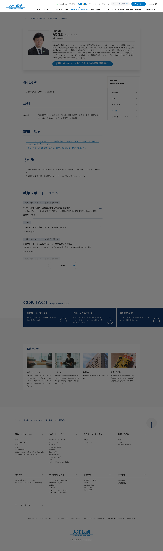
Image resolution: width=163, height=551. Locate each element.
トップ (25, 19)
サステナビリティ (56, 475)
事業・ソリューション (24, 434)
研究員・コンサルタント (39, 19)
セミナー (18, 475)
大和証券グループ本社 (116, 519)
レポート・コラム (56, 434)
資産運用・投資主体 (51, 203)
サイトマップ (75, 519)
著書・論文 (125, 105)
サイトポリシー (63, 519)
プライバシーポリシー (47, 519)
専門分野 (125, 93)
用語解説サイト (78, 4)
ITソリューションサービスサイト (99, 4)
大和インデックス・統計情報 (93, 519)
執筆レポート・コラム (125, 117)
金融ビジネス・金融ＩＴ (33, 203)
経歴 (125, 99)
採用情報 (121, 475)
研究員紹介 (54, 19)
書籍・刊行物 (123, 434)
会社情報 (87, 475)
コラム (27, 222)
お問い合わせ (138, 4)
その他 (125, 111)
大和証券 (131, 519)
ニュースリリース (22, 505)
